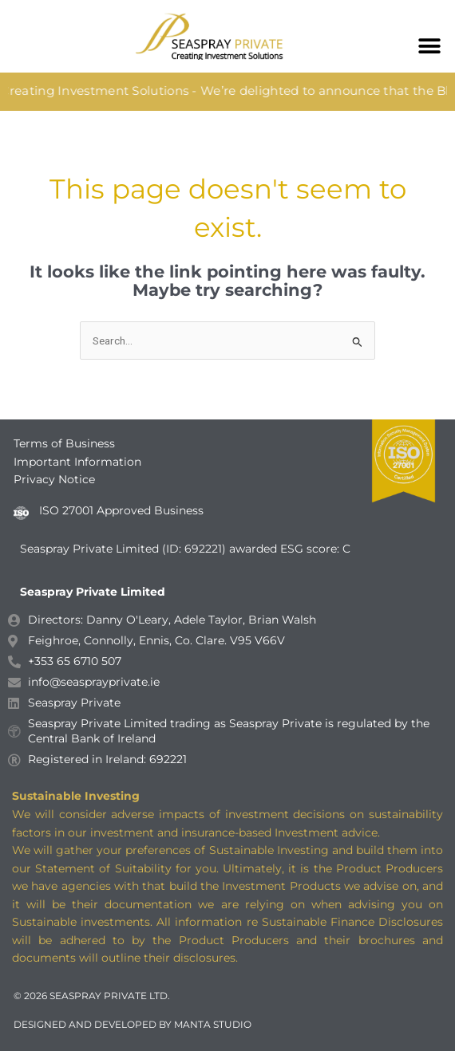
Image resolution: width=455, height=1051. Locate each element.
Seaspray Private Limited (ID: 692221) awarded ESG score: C (187, 548)
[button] (429, 46)
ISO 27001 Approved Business (121, 510)
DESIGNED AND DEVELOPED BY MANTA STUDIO (132, 1024)
